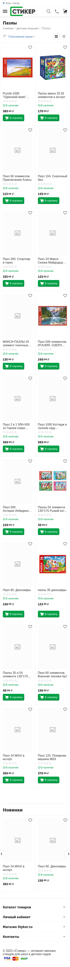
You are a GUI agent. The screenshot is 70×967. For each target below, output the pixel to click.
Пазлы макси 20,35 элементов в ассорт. (52, 95)
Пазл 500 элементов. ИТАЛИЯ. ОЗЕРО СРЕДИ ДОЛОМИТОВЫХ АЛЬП (52, 343)
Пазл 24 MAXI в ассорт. (13, 757)
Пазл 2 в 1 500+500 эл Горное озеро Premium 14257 (16, 426)
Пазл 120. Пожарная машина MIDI (52, 757)
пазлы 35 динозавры (52, 590)
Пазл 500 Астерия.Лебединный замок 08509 (17, 509)
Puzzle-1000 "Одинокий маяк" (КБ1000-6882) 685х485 (14, 95)
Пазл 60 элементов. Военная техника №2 (52, 674)
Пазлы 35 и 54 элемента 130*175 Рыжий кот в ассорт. (16, 674)
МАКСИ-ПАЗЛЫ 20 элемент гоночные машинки (16, 343)
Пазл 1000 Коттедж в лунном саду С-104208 (52, 426)
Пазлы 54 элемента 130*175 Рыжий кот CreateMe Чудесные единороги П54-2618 (52, 509)
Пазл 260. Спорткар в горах (16, 260)
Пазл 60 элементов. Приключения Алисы (17, 178)
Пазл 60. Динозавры (17, 590)
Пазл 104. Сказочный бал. (52, 178)
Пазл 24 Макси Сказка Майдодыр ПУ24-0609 (50, 260)
